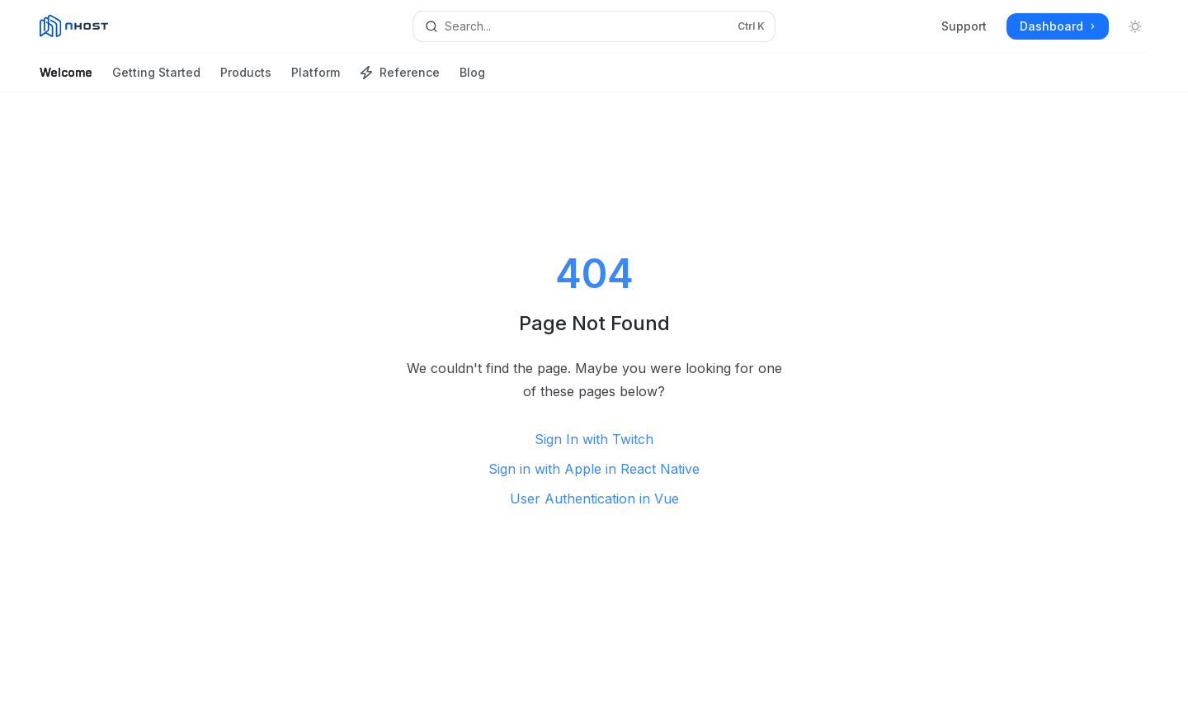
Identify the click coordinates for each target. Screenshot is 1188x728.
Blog (472, 78)
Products (245, 78)
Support (964, 26)
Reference (400, 78)
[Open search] (593, 26)
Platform (315, 78)
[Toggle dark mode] (1135, 26)
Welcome (66, 78)
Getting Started (156, 78)
